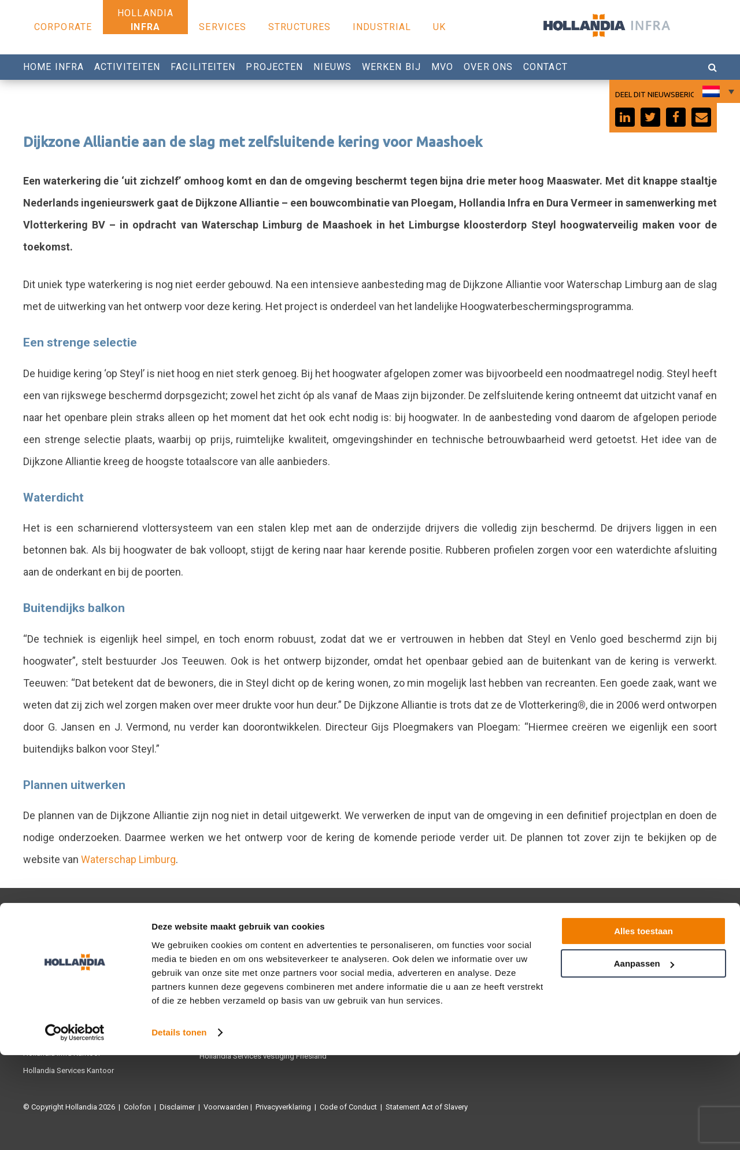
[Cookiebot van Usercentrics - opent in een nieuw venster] (74, 1127)
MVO (442, 66)
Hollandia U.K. (46, 980)
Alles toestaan (643, 1026)
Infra (145, 26)
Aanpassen (644, 1058)
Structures (299, 26)
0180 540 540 (405, 963)
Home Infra (53, 66)
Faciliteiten (203, 66)
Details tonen (178, 1127)
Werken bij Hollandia (410, 980)
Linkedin (566, 980)
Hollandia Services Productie (71, 963)
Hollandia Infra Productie (64, 946)
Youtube (566, 963)
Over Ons (488, 66)
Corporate (63, 26)
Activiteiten (127, 66)
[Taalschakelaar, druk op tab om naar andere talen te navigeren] (717, 91)
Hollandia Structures (233, 946)
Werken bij (391, 66)
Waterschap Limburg (128, 859)
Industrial (382, 26)
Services (222, 26)
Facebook (569, 946)
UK (439, 26)
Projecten (274, 66)
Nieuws (332, 66)
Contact (545, 66)
